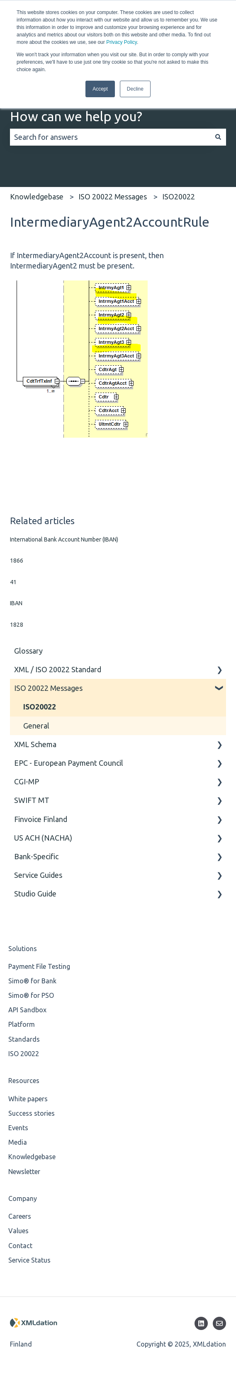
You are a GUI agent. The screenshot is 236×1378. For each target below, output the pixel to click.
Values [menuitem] (18, 1230)
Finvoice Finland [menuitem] (40, 819)
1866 (16, 560)
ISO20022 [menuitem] (39, 706)
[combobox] (110, 137)
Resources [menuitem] (23, 1080)
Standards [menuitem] (24, 1039)
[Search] (218, 137)
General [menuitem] (36, 725)
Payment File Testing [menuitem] (39, 966)
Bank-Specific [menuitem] (36, 856)
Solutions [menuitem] (22, 948)
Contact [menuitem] (20, 1245)
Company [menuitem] (22, 1198)
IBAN (16, 603)
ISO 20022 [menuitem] (23, 1053)
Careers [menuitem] (19, 1216)
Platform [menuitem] (21, 1024)
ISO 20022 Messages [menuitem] (48, 688)
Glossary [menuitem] (28, 651)
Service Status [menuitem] (29, 1260)
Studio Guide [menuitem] (35, 893)
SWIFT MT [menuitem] (31, 800)
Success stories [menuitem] (31, 1113)
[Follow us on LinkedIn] (201, 1323)
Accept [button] (100, 89)
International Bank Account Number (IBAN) (64, 539)
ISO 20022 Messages (112, 196)
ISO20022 (178, 196)
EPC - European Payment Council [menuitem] (68, 763)
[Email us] (219, 1323)
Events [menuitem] (18, 1127)
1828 (16, 624)
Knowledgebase (36, 196)
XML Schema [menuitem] (35, 744)
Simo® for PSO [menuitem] (31, 995)
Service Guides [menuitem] (38, 875)
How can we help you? (76, 116)
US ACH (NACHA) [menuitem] (43, 838)
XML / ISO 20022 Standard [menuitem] (57, 669)
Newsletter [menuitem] (24, 1171)
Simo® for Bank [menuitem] (32, 981)
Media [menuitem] (17, 1142)
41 (13, 582)
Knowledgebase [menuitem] (32, 1156)
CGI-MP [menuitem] (26, 781)
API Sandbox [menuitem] (27, 1010)
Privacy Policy (121, 42)
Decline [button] (135, 89)
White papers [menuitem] (28, 1098)
